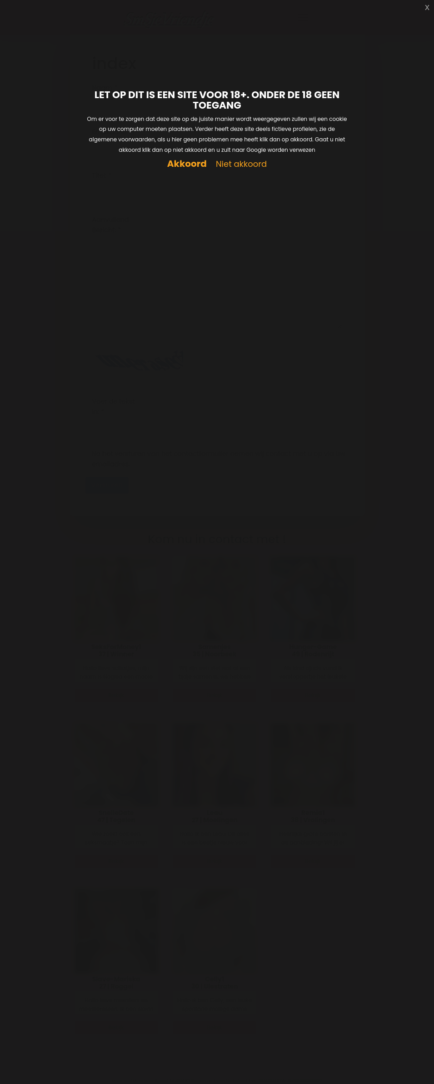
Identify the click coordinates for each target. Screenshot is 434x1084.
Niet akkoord (241, 164)
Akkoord (187, 164)
